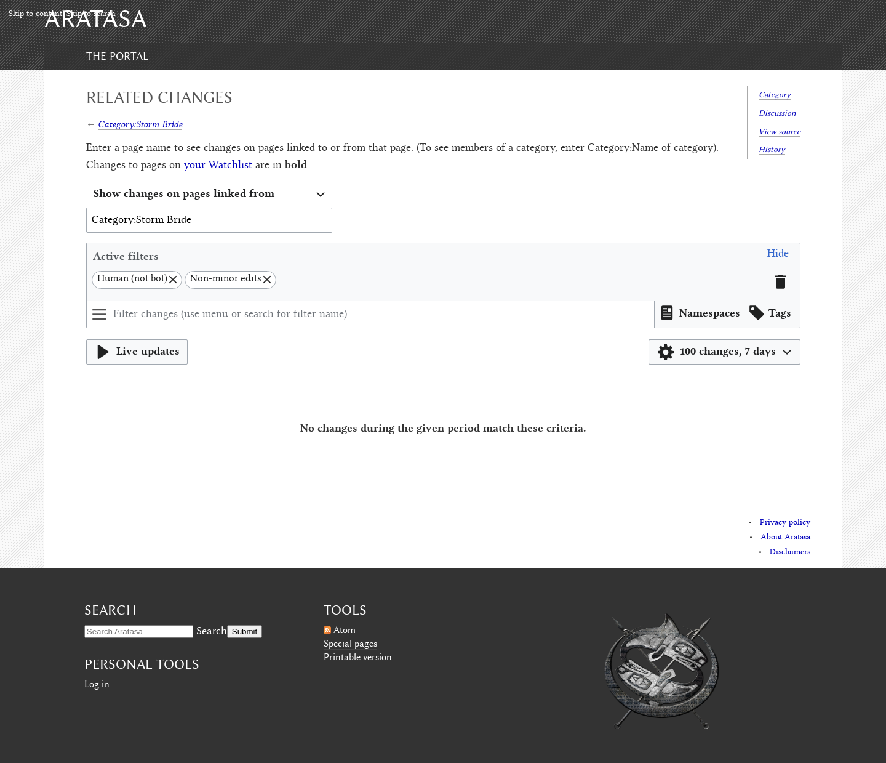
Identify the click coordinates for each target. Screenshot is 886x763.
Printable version (358, 657)
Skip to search (91, 14)
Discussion (777, 113)
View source (779, 131)
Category (775, 94)
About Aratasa (785, 537)
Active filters (126, 256)
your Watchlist (218, 166)
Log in (97, 684)
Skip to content (35, 14)
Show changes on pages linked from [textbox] (184, 193)
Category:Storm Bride (140, 124)
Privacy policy (785, 523)
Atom (344, 630)
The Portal (117, 56)
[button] (778, 255)
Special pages (350, 643)
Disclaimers (790, 552)
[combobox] (209, 195)
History (772, 149)
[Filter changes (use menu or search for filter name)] (370, 314)
